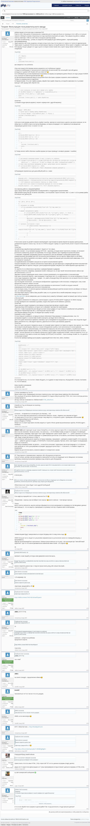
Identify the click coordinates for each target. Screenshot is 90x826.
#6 (88, 487)
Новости (78, 5)
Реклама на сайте (17, 824)
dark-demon (5, 557)
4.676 (12, 782)
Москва (11, 46)
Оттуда (11, 608)
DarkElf (4, 678)
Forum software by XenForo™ (15, 819)
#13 (88, 670)
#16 (88, 723)
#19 (88, 769)
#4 (88, 452)
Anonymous (5, 397)
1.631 (12, 684)
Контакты (25, 824)
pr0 (3, 794)
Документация (67, 5)
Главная (56, 5)
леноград (11, 566)
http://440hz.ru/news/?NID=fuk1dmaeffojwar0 (28, 597)
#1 (88, 389)
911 (12, 501)
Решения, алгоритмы (15, 29)
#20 (88, 785)
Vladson (4, 759)
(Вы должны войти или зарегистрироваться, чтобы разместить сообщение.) (69, 812)
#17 (88, 733)
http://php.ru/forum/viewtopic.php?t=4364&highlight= (30, 749)
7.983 (12, 604)
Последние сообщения (18, 20)
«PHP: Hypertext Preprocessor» (31, 1)
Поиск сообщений (6, 20)
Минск (11, 785)
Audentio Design (85, 819)
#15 (88, 707)
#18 (88, 751)
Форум (8, 18)
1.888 (12, 563)
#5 (88, 461)
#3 (88, 426)
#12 (88, 650)
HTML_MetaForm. (48, 400)
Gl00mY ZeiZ (38, 29)
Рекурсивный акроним (7, 1)
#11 (88, 618)
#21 (88, 809)
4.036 (12, 764)
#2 (88, 401)
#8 (88, 568)
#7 (88, 549)
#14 (88, 686)
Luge (3, 777)
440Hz (3, 596)
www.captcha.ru (20, 296)
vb (2, 495)
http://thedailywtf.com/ (36, 727)
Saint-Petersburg (9, 506)
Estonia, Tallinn (9, 767)
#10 (88, 608)
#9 (88, 588)
